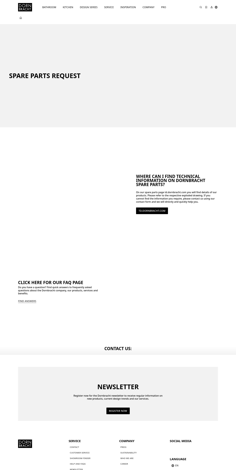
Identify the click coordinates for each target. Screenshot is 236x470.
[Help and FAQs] (78, 437)
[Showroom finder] (80, 432)
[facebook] (188, 421)
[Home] (25, 7)
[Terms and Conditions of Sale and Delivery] (122, 458)
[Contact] (74, 421)
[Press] (123, 421)
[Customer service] (80, 426)
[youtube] (172, 421)
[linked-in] (194, 421)
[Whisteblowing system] (81, 465)
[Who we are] (127, 432)
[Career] (124, 437)
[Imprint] (154, 458)
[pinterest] (183, 421)
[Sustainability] (128, 426)
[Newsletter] (76, 443)
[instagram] (177, 421)
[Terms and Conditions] (81, 458)
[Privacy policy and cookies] (177, 458)
